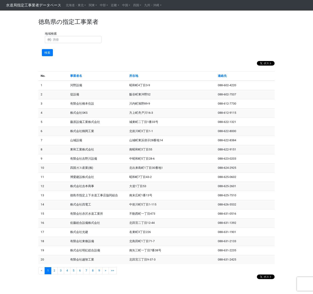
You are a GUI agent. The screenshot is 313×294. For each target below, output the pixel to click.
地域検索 (51, 33)
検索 (47, 52)
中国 (125, 5)
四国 (136, 5)
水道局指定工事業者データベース (33, 5)
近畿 (114, 5)
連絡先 (222, 76)
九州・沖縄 (151, 5)
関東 (92, 5)
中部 (103, 5)
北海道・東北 (75, 5)
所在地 (133, 76)
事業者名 (76, 76)
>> (112, 270)
